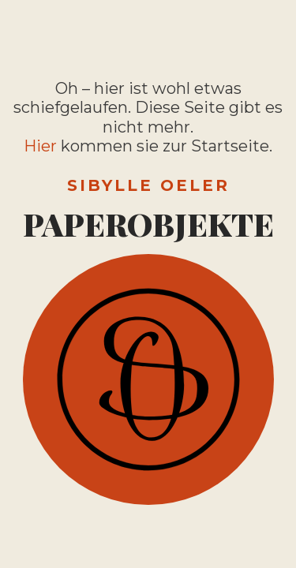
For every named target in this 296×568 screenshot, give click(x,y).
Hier (40, 145)
